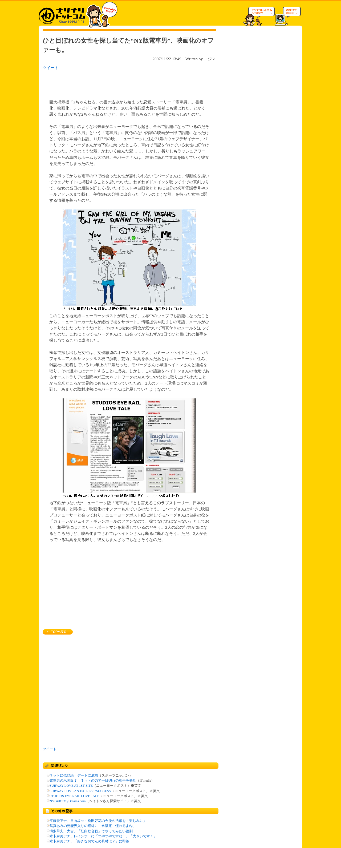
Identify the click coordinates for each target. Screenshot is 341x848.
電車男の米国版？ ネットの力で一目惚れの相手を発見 (93, 780)
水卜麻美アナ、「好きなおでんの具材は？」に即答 (89, 841)
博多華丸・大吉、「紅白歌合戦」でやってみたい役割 (91, 831)
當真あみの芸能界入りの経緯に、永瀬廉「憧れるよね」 (93, 826)
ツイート (51, 67)
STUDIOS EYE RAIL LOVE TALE (74, 796)
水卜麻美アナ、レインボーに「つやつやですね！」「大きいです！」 (103, 836)
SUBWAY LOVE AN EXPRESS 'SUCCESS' (80, 791)
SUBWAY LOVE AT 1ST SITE (71, 786)
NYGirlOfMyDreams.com (68, 801)
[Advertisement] (111, 83)
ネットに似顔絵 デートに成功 (74, 775)
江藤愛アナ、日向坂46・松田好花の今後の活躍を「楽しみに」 (98, 821)
